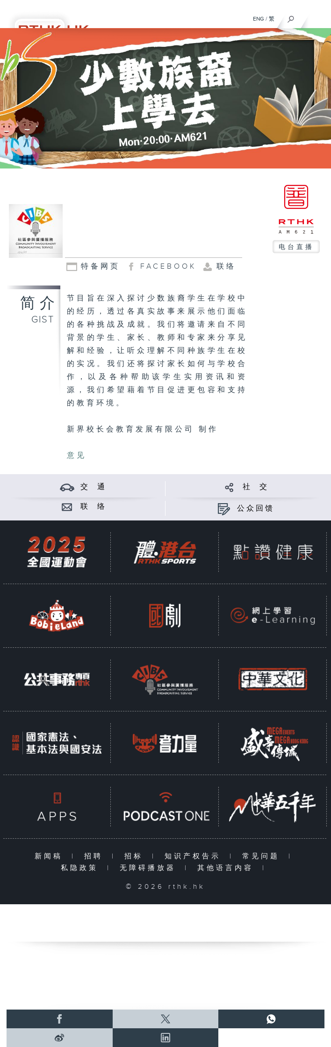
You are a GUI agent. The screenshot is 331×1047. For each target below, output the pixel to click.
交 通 (93, 487)
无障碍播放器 (150, 868)
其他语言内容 (227, 868)
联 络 (93, 506)
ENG (258, 18)
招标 (135, 856)
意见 (76, 455)
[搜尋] (291, 17)
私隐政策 (81, 868)
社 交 (256, 487)
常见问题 (263, 856)
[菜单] (317, 17)
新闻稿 (51, 856)
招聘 (95, 856)
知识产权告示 (195, 856)
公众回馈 (255, 508)
